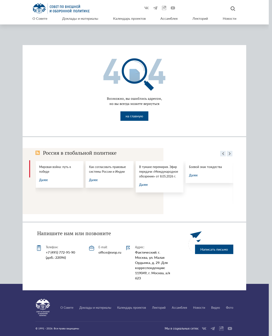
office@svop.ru (109, 252)
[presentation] (223, 154)
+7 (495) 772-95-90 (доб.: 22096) (60, 254)
